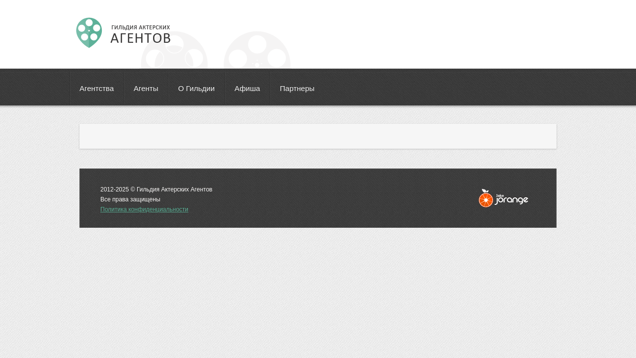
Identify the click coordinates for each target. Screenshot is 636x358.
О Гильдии (196, 88)
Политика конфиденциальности (144, 209)
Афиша (247, 88)
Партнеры (297, 88)
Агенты (146, 88)
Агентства (97, 88)
